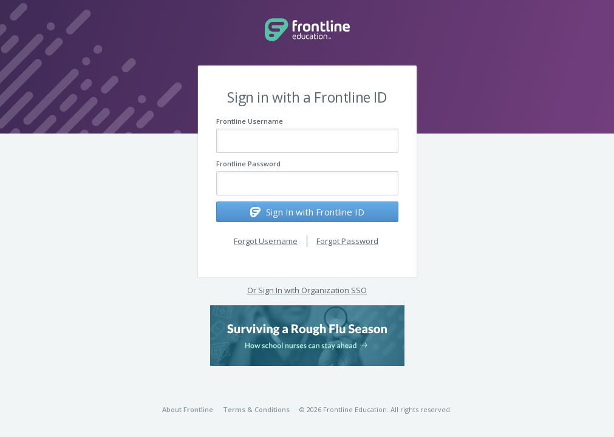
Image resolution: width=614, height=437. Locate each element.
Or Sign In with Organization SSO (307, 290)
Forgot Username (266, 240)
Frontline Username (249, 121)
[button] (307, 335)
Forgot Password (347, 240)
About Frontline (187, 409)
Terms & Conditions (256, 409)
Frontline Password (248, 163)
